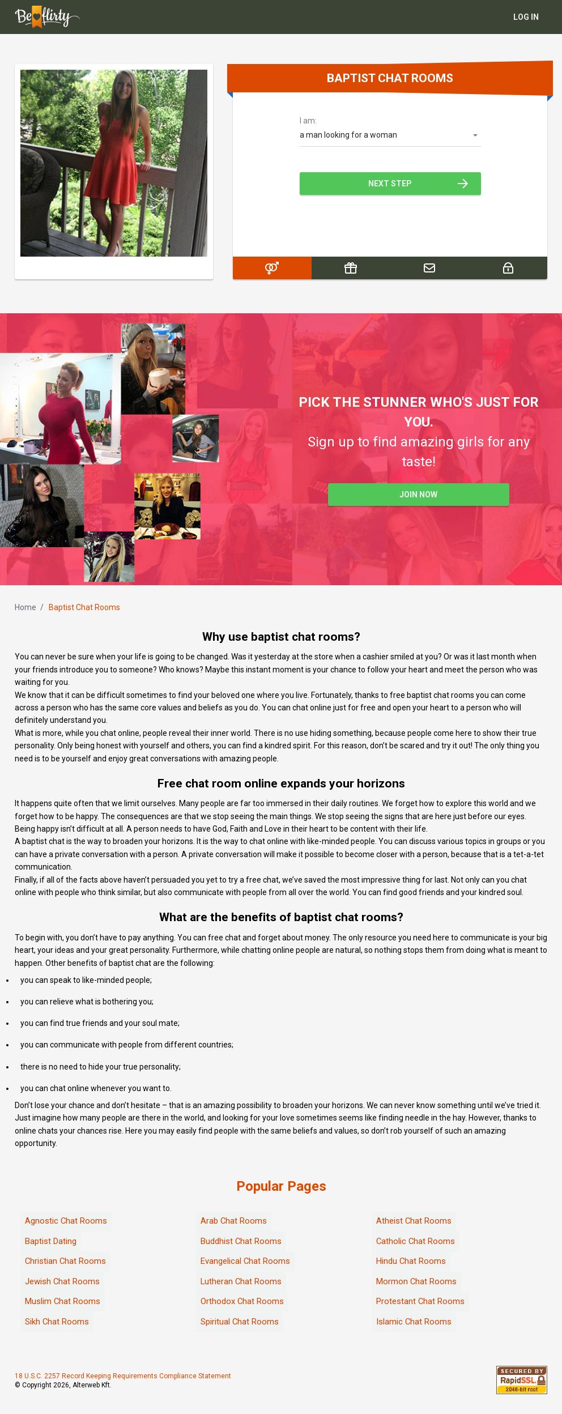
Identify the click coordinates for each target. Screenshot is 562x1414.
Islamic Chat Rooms (414, 1322)
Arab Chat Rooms (234, 1221)
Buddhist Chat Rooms (241, 1241)
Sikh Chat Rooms (57, 1322)
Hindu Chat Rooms (411, 1261)
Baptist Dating (50, 1241)
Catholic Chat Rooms (416, 1241)
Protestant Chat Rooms (420, 1301)
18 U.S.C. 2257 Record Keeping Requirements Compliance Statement (123, 1377)
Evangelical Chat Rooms (246, 1261)
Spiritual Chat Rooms (240, 1322)
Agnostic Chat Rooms (66, 1221)
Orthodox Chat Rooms (242, 1301)
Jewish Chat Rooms (62, 1281)
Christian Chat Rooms (66, 1261)
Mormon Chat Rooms (416, 1281)
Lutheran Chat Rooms (242, 1281)
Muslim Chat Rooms (63, 1301)
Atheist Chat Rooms (414, 1221)
